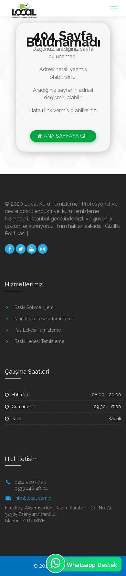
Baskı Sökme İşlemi (35, 307)
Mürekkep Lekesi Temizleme (44, 318)
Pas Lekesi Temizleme (38, 330)
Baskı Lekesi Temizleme (39, 341)
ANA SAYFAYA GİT (63, 136)
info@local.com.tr (33, 498)
